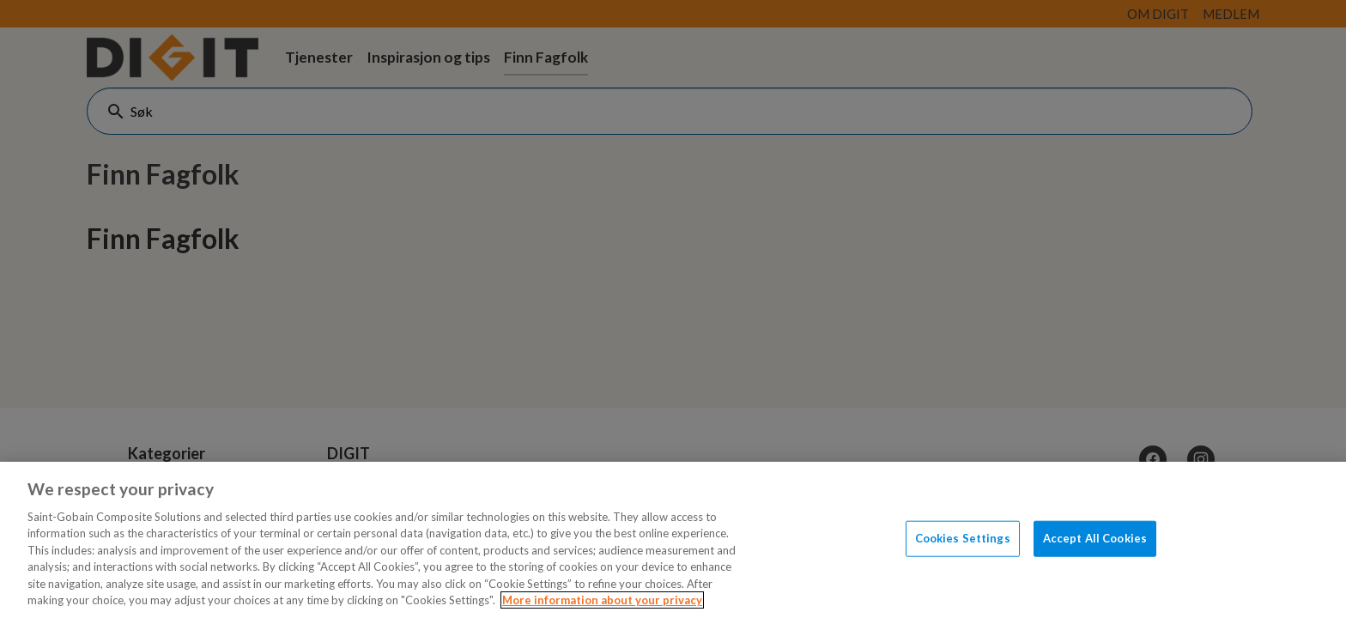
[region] (673, 540)
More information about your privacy (602, 600)
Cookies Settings (962, 538)
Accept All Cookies (1095, 538)
